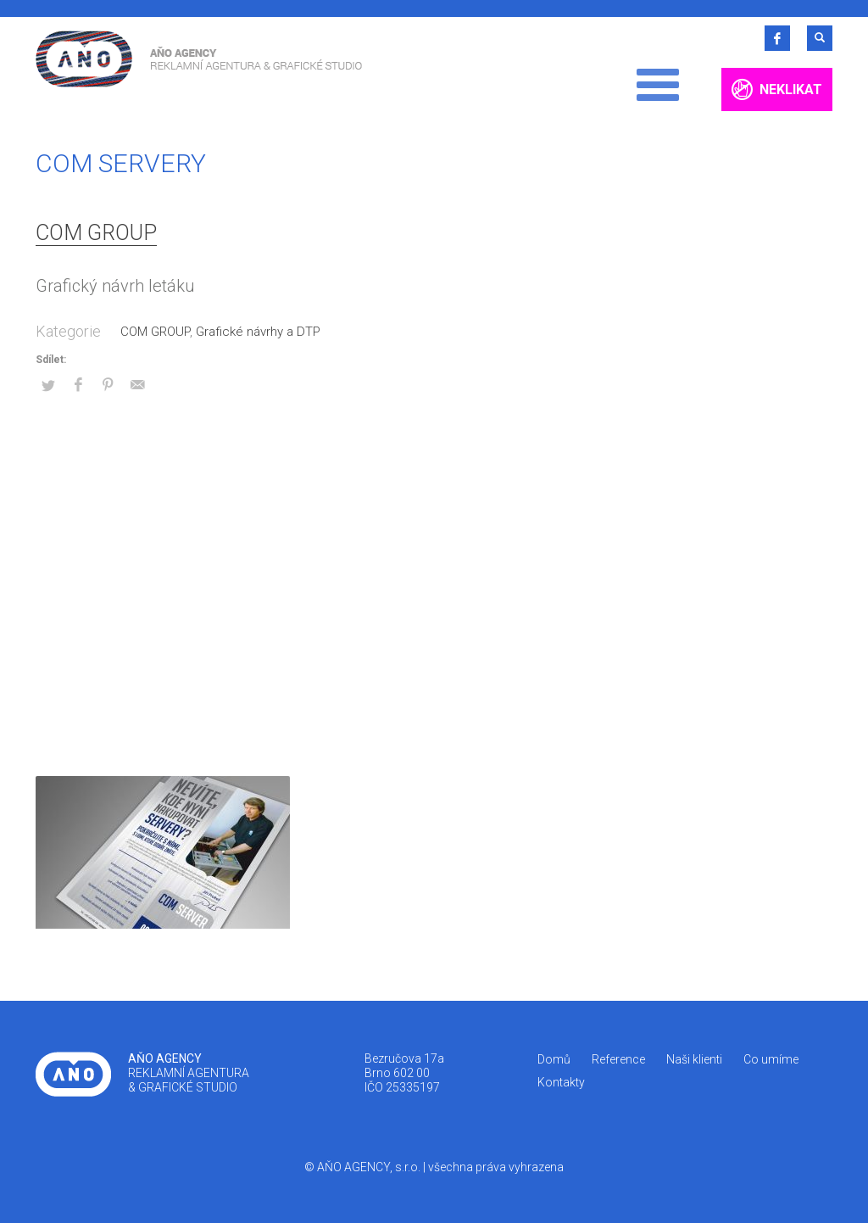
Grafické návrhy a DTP (258, 331)
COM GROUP (96, 233)
